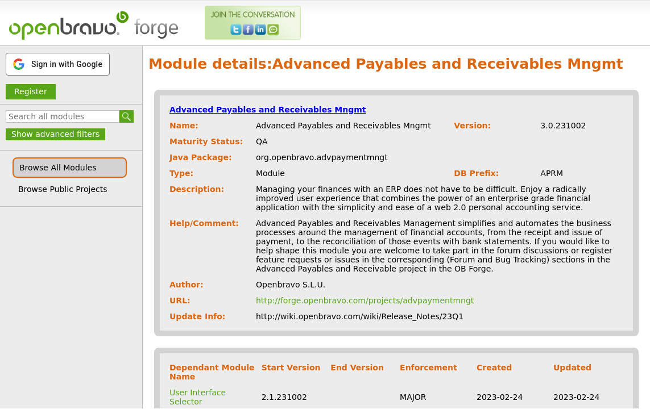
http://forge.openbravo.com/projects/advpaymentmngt (365, 300)
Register (30, 91)
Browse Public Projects (62, 189)
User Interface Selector (197, 397)
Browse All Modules (57, 167)
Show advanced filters (55, 134)
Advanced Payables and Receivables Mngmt (267, 109)
